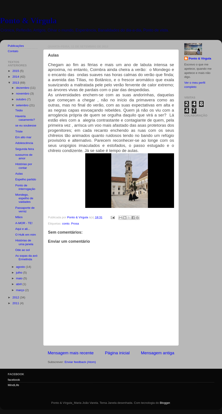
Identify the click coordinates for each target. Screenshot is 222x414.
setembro (22, 105)
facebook (14, 379)
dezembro (23, 87)
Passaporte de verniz (25, 209)
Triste (19, 131)
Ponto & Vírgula (28, 20)
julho (19, 272)
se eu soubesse (25, 125)
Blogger (165, 402)
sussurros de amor (23, 156)
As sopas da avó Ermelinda (26, 257)
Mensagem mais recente (71, 353)
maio (19, 278)
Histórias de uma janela (24, 242)
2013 (16, 82)
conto (65, 223)
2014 (16, 76)
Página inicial (117, 353)
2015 (16, 71)
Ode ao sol (22, 250)
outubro (21, 99)
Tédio (19, 110)
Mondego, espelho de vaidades (24, 198)
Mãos (19, 217)
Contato (13, 51)
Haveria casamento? (25, 117)
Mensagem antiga (157, 353)
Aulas (19, 173)
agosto (21, 266)
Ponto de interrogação (25, 187)
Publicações (16, 45)
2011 (16, 303)
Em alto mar (23, 137)
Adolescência (24, 143)
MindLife (13, 385)
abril (19, 284)
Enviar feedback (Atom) (80, 362)
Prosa (75, 223)
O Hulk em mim (25, 234)
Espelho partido (25, 179)
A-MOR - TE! (24, 223)
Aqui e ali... (22, 229)
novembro (23, 93)
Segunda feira (24, 149)
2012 (16, 297)
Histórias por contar (23, 165)
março (20, 290)
